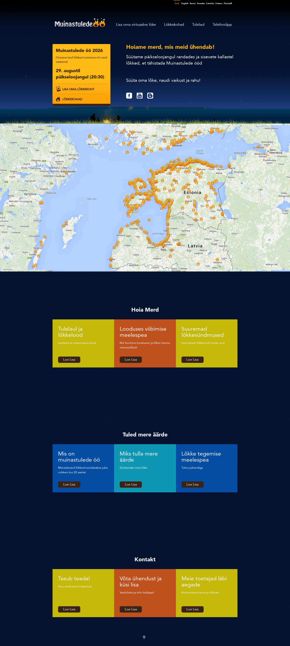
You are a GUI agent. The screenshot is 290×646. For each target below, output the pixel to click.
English (184, 3)
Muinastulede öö (80, 22)
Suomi (193, 3)
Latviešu (210, 3)
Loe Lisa (69, 359)
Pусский (228, 3)
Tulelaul (198, 24)
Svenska (201, 3)
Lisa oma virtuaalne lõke (136, 24)
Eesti (177, 3)
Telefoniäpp (222, 24)
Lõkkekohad (174, 24)
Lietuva (218, 3)
